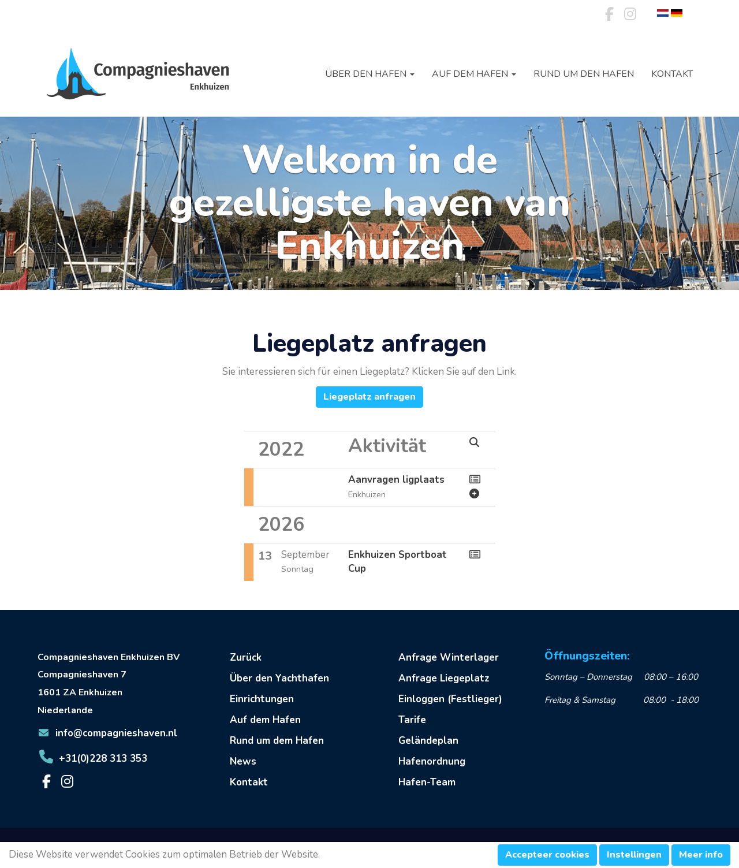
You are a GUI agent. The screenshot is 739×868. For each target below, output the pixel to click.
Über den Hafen (370, 74)
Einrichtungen (262, 699)
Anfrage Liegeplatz (444, 678)
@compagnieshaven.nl (107, 733)
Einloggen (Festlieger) (450, 699)
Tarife (412, 720)
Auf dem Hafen (474, 74)
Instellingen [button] (634, 854)
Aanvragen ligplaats (396, 479)
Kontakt (672, 74)
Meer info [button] (701, 854)
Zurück (246, 657)
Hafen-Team (427, 782)
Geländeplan (428, 740)
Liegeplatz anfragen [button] (369, 396)
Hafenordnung (431, 761)
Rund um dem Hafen (277, 740)
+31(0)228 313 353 (92, 758)
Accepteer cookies (547, 854)
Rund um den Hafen (583, 74)
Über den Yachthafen (279, 678)
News (243, 761)
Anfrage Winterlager (448, 657)
